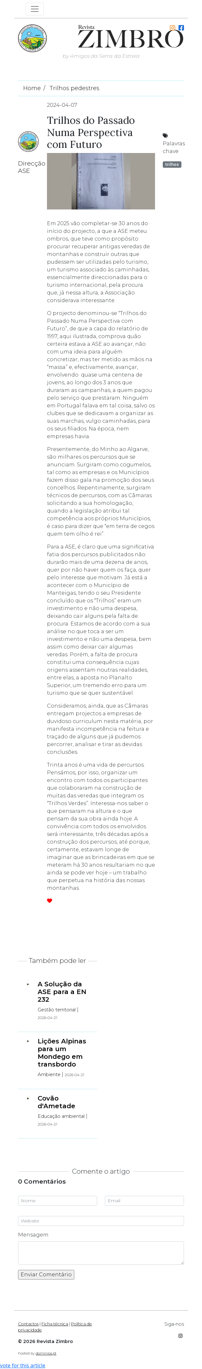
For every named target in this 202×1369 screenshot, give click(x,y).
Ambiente (49, 1074)
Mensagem (33, 1235)
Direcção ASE (31, 166)
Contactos (28, 1324)
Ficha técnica (54, 1324)
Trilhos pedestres (74, 88)
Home (32, 88)
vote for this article (22, 1365)
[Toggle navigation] (35, 9)
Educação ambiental (61, 1116)
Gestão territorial (57, 1010)
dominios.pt (46, 1353)
